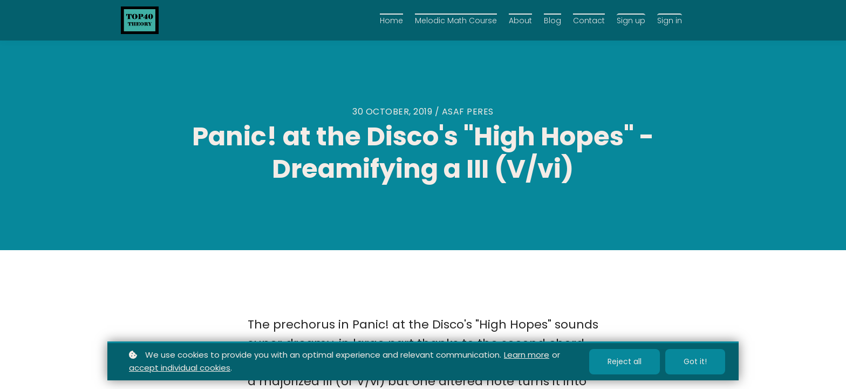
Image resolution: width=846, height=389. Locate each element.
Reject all (625, 361)
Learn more (526, 354)
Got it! (695, 361)
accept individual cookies (179, 367)
